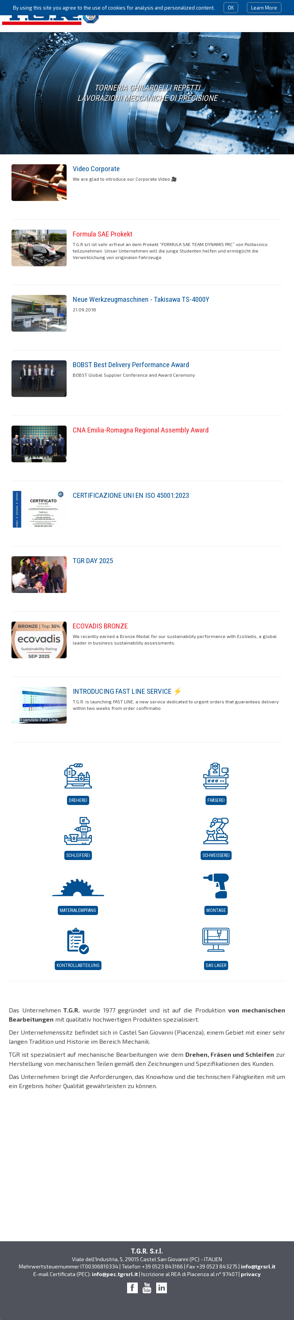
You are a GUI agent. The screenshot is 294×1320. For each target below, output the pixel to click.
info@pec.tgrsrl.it (115, 1274)
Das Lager (216, 965)
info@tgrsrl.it (258, 1266)
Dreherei (78, 800)
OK (231, 8)
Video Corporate (96, 168)
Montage (216, 910)
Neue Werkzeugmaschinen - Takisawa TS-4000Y (141, 299)
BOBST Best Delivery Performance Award (131, 364)
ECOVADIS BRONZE (100, 626)
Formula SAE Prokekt (102, 234)
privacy (251, 1274)
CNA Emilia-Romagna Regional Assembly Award (141, 430)
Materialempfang (78, 910)
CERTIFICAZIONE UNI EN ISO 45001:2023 (131, 495)
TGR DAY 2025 (93, 560)
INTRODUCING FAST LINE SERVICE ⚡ (127, 691)
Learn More (264, 8)
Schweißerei (216, 855)
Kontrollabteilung (78, 965)
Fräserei (216, 800)
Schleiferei (78, 855)
